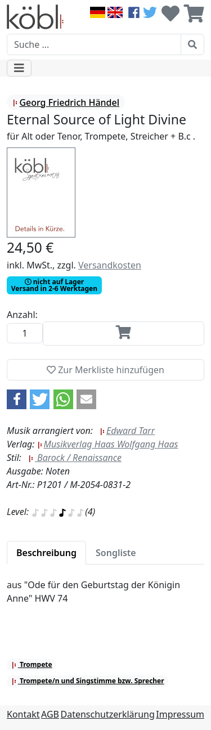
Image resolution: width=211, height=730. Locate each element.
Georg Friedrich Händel (65, 102)
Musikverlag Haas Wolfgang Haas (107, 444)
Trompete (31, 664)
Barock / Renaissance (75, 457)
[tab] (46, 553)
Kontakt (23, 714)
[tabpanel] (105, 598)
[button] (16, 399)
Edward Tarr (127, 430)
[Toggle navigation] (19, 68)
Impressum (180, 714)
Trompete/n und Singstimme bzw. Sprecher (87, 681)
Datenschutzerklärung (108, 714)
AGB (50, 714)
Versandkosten (109, 265)
